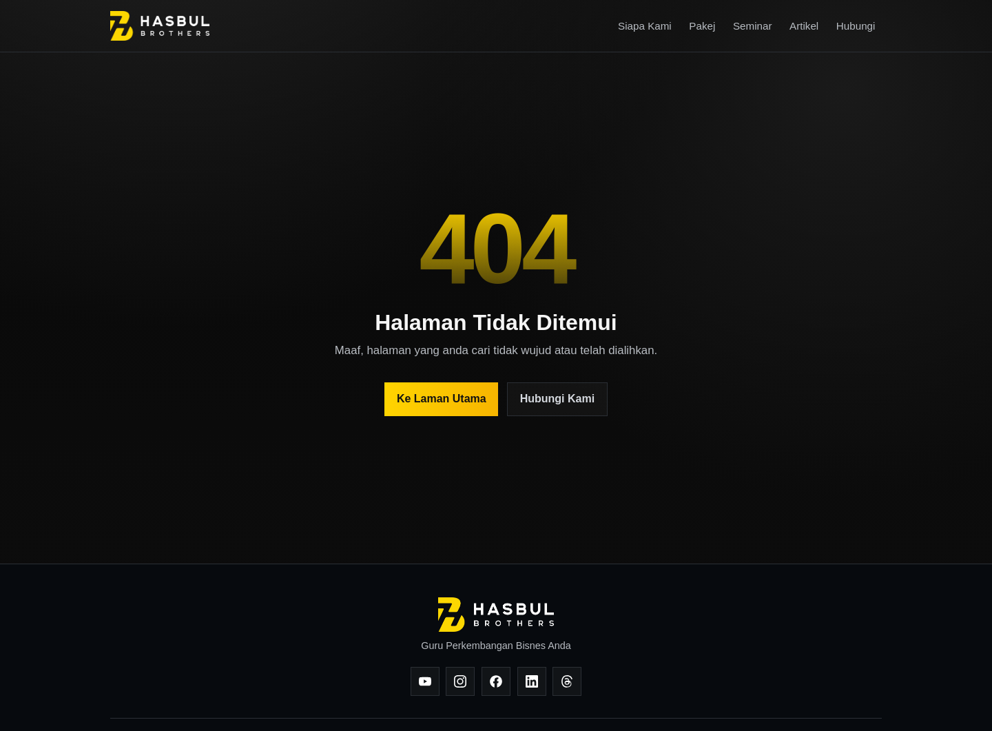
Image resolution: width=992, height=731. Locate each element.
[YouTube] (425, 681)
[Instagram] (460, 681)
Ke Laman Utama (441, 398)
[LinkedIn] (531, 681)
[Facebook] (496, 681)
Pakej (702, 26)
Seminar (752, 26)
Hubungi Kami (557, 398)
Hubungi (856, 26)
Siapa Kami (645, 26)
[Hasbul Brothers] (159, 26)
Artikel (803, 26)
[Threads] (566, 681)
